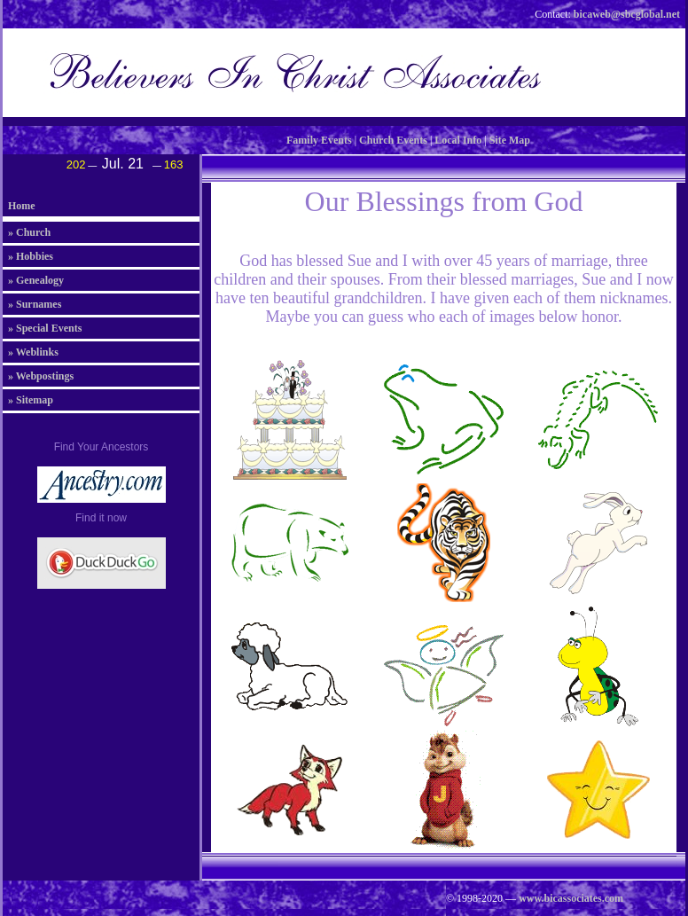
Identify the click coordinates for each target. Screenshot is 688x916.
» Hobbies (30, 256)
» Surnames (34, 304)
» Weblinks (33, 352)
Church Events (393, 140)
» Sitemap (30, 400)
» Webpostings (41, 376)
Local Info (457, 140)
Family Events (319, 140)
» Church (29, 232)
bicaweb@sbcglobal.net (627, 14)
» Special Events (45, 328)
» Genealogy (36, 280)
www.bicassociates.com (571, 898)
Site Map (509, 140)
